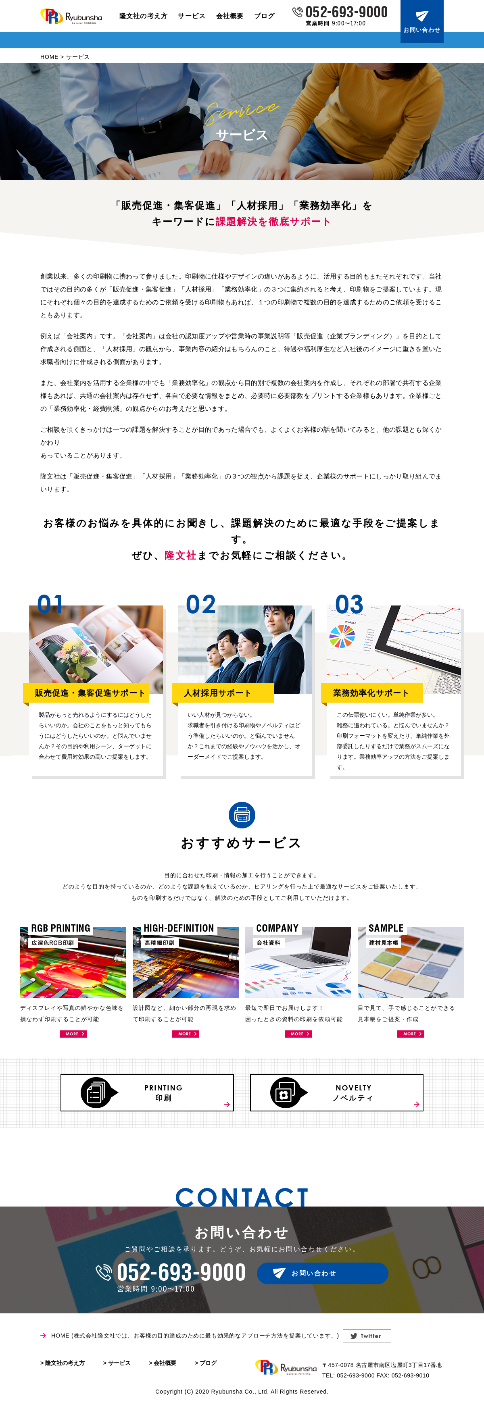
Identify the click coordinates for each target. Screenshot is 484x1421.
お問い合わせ (421, 30)
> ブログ (206, 1374)
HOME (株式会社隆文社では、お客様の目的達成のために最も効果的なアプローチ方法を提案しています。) (195, 1347)
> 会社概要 (162, 1374)
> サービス (117, 1374)
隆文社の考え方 (143, 15)
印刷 (171, 1101)
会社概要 (230, 15)
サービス (192, 15)
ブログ (264, 15)
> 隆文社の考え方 (62, 1374)
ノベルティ (360, 1101)
